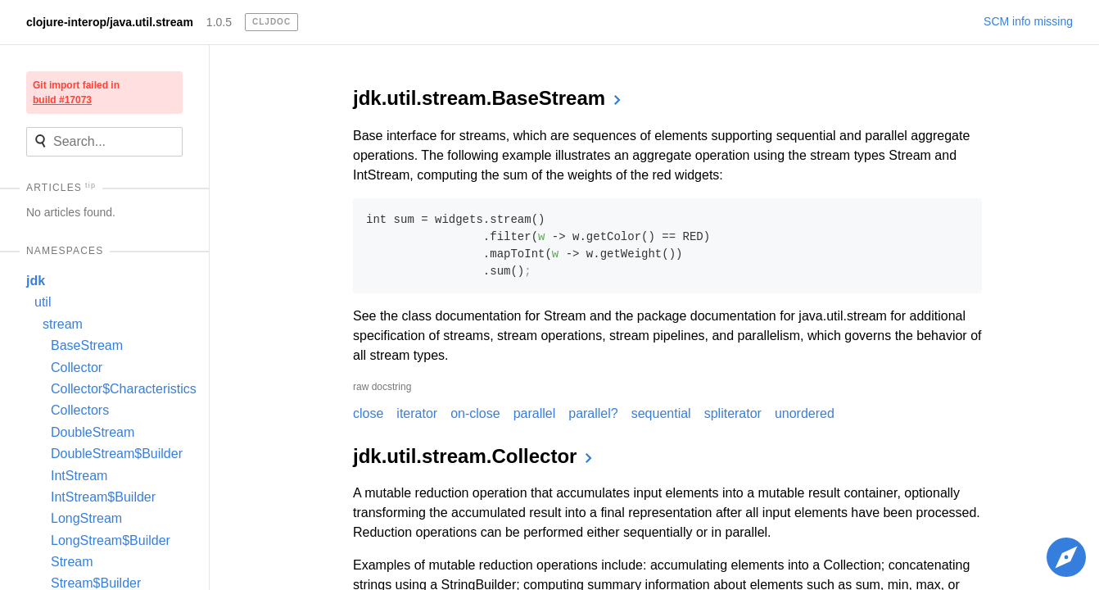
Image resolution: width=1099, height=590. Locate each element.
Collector (76, 367)
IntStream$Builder (103, 497)
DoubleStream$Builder (117, 454)
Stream (72, 562)
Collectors (80, 410)
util (42, 302)
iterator (416, 413)
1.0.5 (219, 22)
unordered (804, 413)
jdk (35, 281)
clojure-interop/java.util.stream (109, 22)
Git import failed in (76, 92)
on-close (475, 413)
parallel (534, 413)
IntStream (79, 476)
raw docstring (382, 387)
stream (63, 324)
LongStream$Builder (110, 540)
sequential (661, 413)
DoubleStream (92, 432)
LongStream (86, 518)
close (368, 413)
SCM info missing (1028, 21)
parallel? (592, 413)
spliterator (733, 413)
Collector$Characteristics (124, 389)
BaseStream (87, 345)
